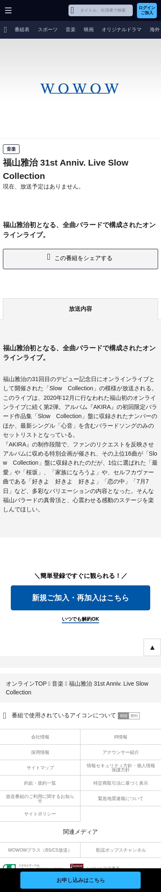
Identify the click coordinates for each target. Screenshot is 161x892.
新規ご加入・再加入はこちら (80, 598)
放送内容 (80, 308)
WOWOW (38, 10)
